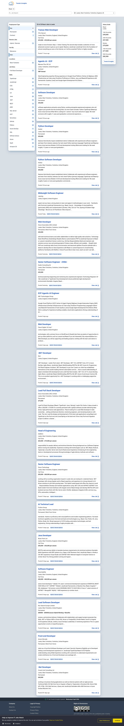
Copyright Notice (35, 702)
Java (22, 92)
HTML (22, 85)
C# (22, 88)
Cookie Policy (34, 709)
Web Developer (44, 217)
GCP (22, 110)
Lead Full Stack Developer (49, 386)
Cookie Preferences (36, 712)
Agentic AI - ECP (45, 57)
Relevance (13, 47)
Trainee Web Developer (48, 25)
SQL (22, 128)
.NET (22, 95)
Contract (22, 31)
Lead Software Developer (49, 598)
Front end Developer (46, 631)
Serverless (22, 113)
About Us (12, 702)
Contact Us (12, 706)
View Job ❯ (95, 49)
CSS (22, 81)
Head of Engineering (47, 426)
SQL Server (22, 106)
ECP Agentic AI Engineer (48, 289)
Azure (22, 135)
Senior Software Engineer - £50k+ (52, 257)
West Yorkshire (22, 58)
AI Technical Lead (45, 500)
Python (22, 121)
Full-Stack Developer (22, 66)
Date (11, 50)
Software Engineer (46, 564)
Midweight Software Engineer (50, 188)
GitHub (22, 117)
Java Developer (44, 531)
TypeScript (22, 74)
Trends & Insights (21, 3)
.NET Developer (44, 348)
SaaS (22, 138)
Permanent (22, 27)
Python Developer (45, 121)
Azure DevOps (22, 124)
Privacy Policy (34, 706)
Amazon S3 (22, 142)
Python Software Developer (50, 155)
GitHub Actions (22, 131)
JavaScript (22, 78)
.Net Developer (44, 663)
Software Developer (46, 88)
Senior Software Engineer (49, 460)
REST (22, 99)
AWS (22, 103)
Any (22, 24)
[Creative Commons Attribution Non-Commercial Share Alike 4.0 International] (94, 703)
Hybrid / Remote (22, 39)
